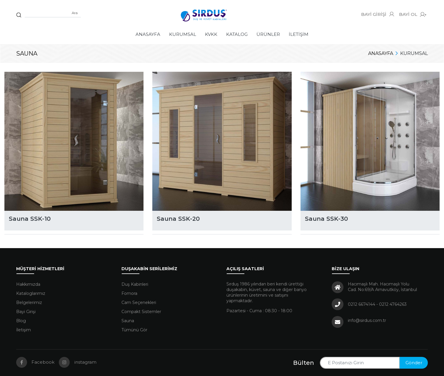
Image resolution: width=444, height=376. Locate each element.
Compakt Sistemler (141, 311)
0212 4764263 (393, 304)
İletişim (298, 34)
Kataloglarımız (30, 293)
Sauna (127, 320)
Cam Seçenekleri (138, 302)
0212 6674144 (361, 304)
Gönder (413, 362)
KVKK (211, 34)
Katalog (237, 34)
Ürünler (268, 34)
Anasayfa (148, 34)
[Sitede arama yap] (53, 13)
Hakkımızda (28, 284)
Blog (21, 320)
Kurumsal (182, 34)
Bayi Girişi (26, 311)
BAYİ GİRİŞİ (378, 14)
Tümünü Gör (134, 329)
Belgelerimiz (29, 302)
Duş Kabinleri (134, 284)
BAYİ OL (412, 14)
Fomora (129, 293)
